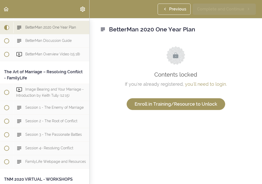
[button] (6, 9)
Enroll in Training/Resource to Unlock (176, 104)
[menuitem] (83, 9)
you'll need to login (205, 84)
